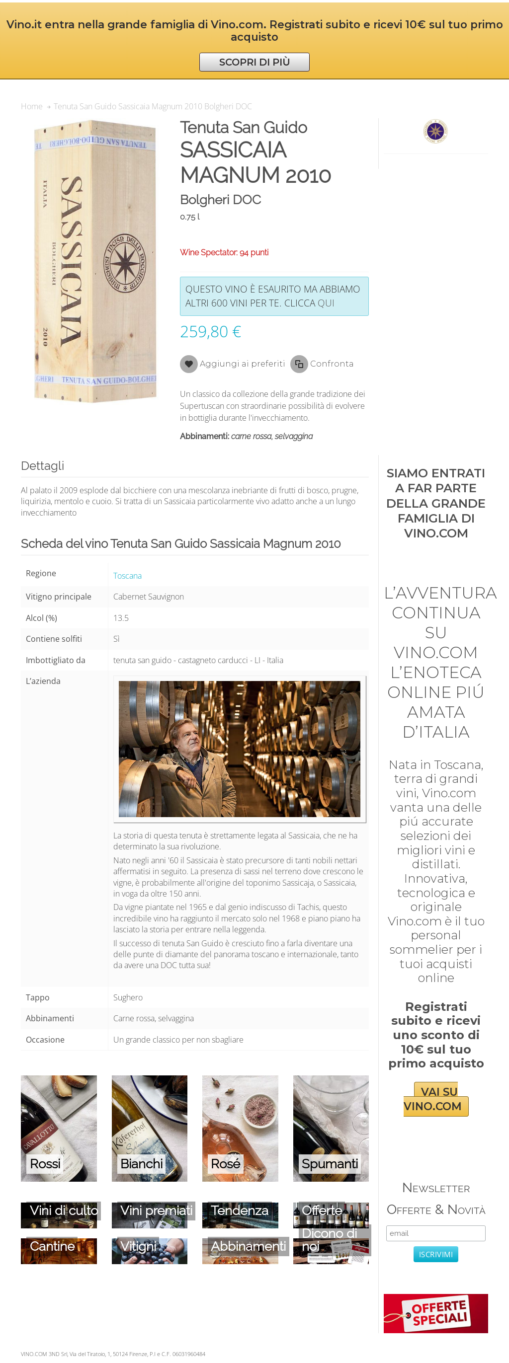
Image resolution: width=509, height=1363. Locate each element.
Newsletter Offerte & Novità (436, 1198)
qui (326, 302)
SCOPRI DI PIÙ (254, 62)
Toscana (127, 575)
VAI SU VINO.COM (433, 1099)
